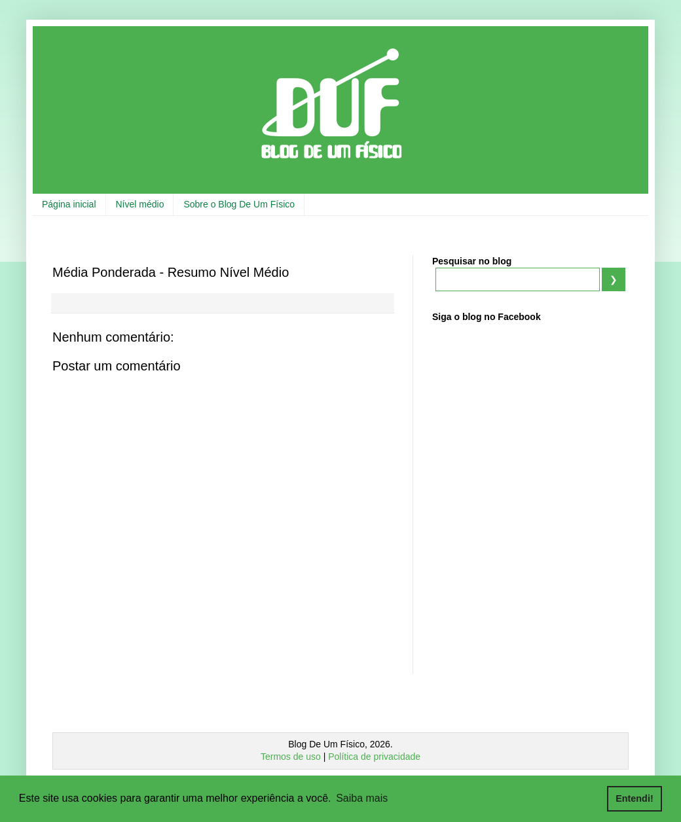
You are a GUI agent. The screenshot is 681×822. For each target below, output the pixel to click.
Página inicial (69, 204)
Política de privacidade (374, 756)
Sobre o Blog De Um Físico (239, 204)
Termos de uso (291, 756)
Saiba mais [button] (362, 798)
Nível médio (140, 204)
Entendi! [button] (634, 798)
